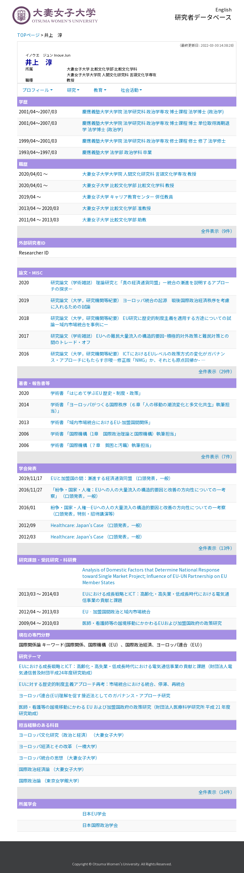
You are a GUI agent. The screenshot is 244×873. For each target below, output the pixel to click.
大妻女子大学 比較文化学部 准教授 (116, 208)
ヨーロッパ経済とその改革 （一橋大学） (59, 746)
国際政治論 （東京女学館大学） (50, 780)
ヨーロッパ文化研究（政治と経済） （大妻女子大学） (72, 735)
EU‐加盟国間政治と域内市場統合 (116, 611)
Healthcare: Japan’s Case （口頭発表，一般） (98, 525)
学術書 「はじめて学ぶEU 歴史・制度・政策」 (97, 393)
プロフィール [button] (35, 90)
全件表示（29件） (217, 371)
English (223, 9)
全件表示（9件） (218, 231)
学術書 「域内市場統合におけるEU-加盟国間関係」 (102, 422)
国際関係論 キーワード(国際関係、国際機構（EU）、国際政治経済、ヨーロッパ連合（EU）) (110, 644)
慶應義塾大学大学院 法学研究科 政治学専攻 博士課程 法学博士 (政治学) (153, 111)
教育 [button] (98, 90)
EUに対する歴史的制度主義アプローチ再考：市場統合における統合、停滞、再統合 (102, 684)
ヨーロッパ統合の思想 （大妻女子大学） (59, 758)
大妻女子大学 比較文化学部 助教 (114, 219)
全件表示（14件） (217, 792)
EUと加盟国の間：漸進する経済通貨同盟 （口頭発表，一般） (112, 478)
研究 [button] (71, 90)
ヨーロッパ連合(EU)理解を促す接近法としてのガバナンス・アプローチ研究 (94, 695)
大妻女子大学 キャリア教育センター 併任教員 (127, 196)
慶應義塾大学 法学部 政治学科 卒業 (117, 152)
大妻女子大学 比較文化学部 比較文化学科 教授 (128, 185)
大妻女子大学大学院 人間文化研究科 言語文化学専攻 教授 (139, 174)
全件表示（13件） (217, 548)
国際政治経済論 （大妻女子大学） (52, 769)
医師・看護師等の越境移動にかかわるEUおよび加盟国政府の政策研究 (152, 623)
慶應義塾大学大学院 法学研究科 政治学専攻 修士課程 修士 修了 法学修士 (154, 141)
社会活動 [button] (130, 90)
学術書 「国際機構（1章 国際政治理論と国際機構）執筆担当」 (115, 433)
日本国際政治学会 (100, 825)
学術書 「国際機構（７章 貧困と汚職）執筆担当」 (102, 445)
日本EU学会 (94, 813)
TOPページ (28, 35)
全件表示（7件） (218, 456)
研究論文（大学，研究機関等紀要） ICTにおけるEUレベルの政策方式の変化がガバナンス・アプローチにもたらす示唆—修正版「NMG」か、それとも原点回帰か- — (138, 356)
